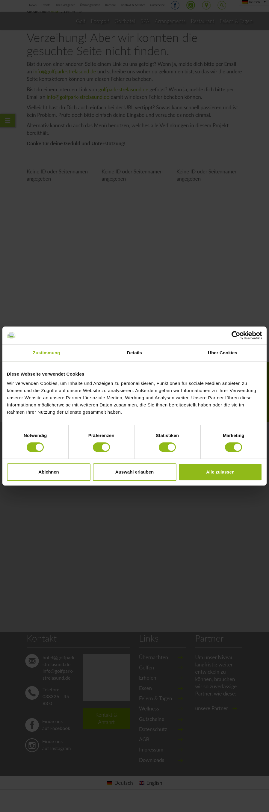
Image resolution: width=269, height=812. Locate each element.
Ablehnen (48, 471)
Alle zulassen (220, 471)
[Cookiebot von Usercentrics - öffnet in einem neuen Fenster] (236, 335)
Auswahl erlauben (134, 471)
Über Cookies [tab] (222, 352)
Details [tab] (134, 352)
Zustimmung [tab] (46, 352)
